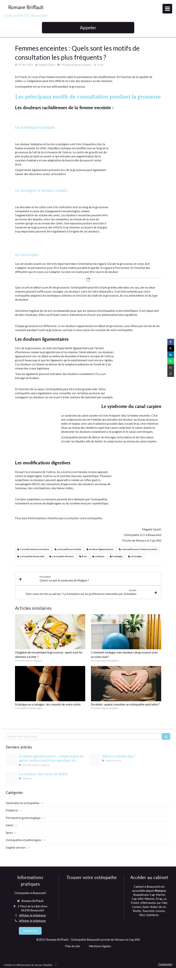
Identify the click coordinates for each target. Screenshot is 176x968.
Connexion (165, 964)
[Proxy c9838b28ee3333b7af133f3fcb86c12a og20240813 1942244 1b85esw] (11, 760)
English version (15, 847)
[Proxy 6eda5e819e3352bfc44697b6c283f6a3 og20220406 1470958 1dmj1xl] (95, 760)
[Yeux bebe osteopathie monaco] (11, 777)
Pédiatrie (12, 810)
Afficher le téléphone (32, 915)
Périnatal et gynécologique (23, 818)
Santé (9, 825)
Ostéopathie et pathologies (23, 840)
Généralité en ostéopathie (22, 803)
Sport (9, 832)
